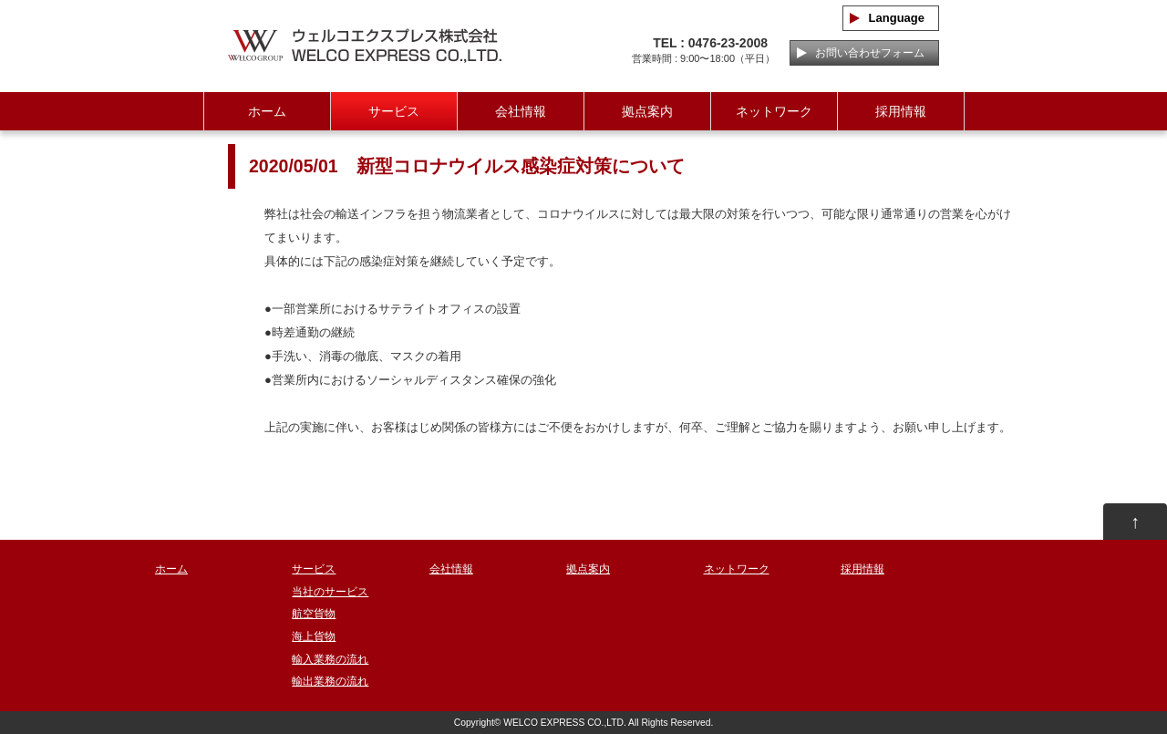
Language (890, 18)
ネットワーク (774, 111)
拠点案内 (647, 111)
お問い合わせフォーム (864, 53)
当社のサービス (330, 591)
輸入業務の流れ (330, 659)
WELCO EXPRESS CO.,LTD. (564, 723)
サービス (393, 111)
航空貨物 (314, 613)
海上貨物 (314, 636)
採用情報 (900, 111)
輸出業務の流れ (330, 681)
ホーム (267, 111)
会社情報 (520, 111)
